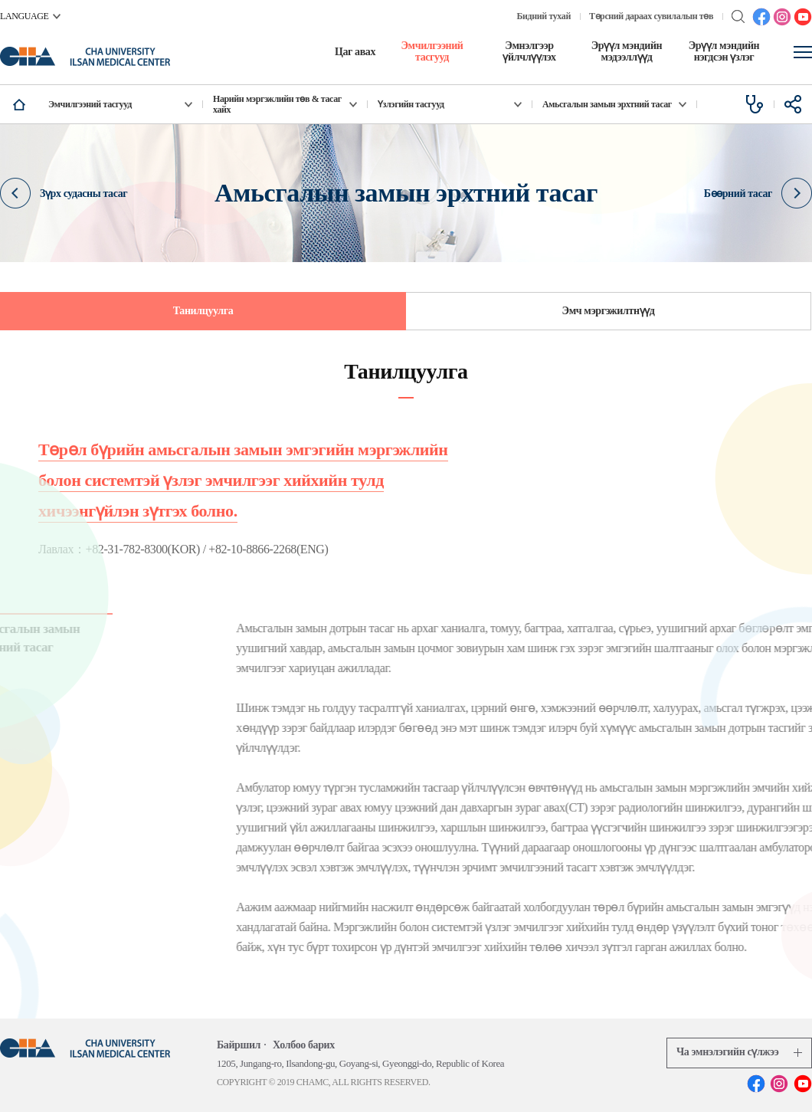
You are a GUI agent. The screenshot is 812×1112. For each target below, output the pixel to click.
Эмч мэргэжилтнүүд (608, 311)
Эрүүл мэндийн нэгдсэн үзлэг (724, 51)
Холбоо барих (304, 1045)
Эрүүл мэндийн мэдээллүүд (627, 51)
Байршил (238, 1045)
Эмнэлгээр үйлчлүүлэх (529, 51)
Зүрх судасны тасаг (63, 193)
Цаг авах (355, 51)
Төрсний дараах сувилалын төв (651, 16)
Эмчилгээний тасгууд (432, 51)
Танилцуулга (203, 311)
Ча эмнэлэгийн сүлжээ (739, 1052)
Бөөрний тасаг (758, 193)
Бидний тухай (544, 16)
